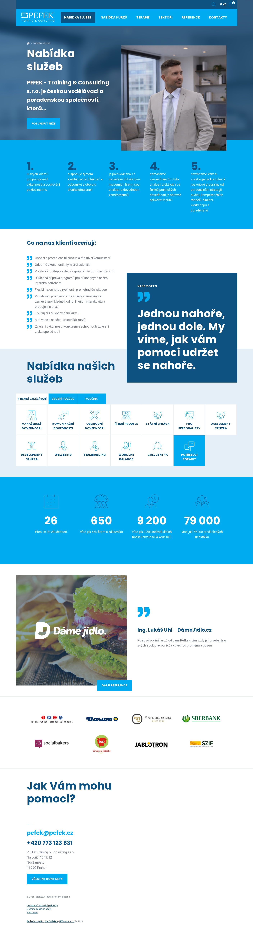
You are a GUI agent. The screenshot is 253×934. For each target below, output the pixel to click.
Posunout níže (43, 123)
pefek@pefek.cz (50, 833)
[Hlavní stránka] (28, 43)
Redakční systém (35, 921)
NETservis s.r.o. (66, 921)
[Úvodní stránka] (43, 19)
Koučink (91, 399)
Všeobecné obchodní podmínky (42, 905)
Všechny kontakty (47, 879)
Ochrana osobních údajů (39, 909)
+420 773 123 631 (49, 843)
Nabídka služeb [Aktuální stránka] (42, 43)
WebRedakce (51, 921)
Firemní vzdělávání (32, 399)
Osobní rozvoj (62, 399)
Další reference (114, 685)
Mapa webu (32, 912)
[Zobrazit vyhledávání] (213, 4)
